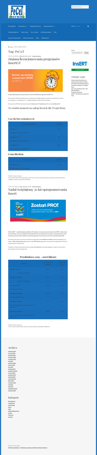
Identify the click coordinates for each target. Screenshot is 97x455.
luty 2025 (10, 367)
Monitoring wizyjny (46, 32)
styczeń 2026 (11, 353)
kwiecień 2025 (12, 363)
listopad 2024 (11, 369)
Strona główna (12, 26)
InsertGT (13, 177)
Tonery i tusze (24, 32)
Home (11, 47)
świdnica (35, 326)
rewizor (16, 179)
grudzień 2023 (12, 375)
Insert (15, 176)
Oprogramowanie (48, 26)
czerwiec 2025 (12, 359)
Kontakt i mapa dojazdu (14, 38)
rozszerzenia (21, 179)
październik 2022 (12, 388)
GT (11, 326)
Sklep (37, 38)
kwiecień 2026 (12, 351)
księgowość (24, 177)
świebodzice (41, 326)
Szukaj (73, 50)
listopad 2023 (11, 377)
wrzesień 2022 (12, 390)
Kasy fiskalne (21, 26)
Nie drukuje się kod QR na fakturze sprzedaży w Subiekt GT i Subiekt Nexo (80, 85)
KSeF (9, 409)
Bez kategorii (11, 401)
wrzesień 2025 (12, 357)
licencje (30, 177)
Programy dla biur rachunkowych (47, 177)
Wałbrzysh (47, 326)
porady (10, 413)
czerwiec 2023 (12, 382)
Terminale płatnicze (13, 32)
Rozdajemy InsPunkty (76, 92)
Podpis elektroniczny (35, 26)
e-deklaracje (11, 403)
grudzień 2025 (12, 355)
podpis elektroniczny (13, 411)
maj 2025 (10, 361)
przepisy (10, 417)
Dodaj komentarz (36, 56)
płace (37, 177)
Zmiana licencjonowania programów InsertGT (34, 61)
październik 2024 (12, 371)
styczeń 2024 (11, 373)
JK (30, 56)
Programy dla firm (60, 177)
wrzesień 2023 (12, 379)
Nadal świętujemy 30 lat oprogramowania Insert (37, 191)
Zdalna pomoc (45, 38)
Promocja (19, 176)
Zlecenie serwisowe (28, 38)
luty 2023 (10, 386)
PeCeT (33, 177)
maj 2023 (10, 384)
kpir (20, 177)
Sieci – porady (34, 32)
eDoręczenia (11, 405)
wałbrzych (27, 179)
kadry (17, 177)
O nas (55, 32)
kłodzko (18, 326)
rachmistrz (11, 179)
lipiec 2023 (11, 380)
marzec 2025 (11, 365)
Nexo (22, 326)
